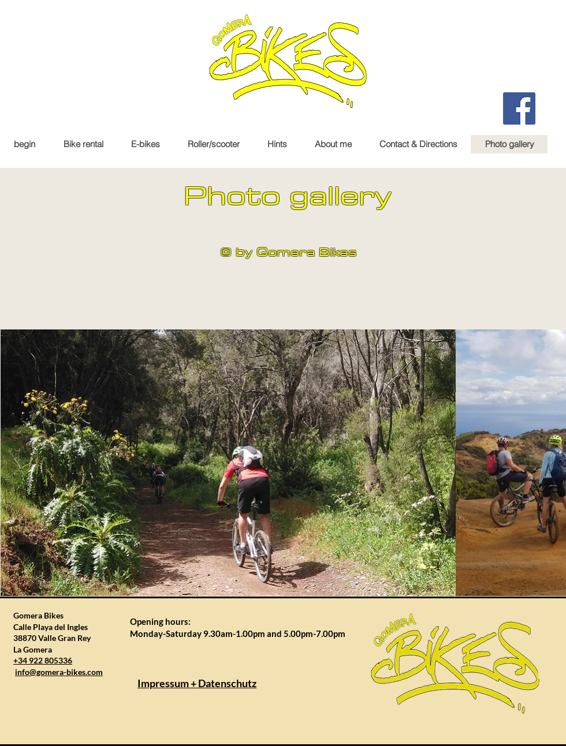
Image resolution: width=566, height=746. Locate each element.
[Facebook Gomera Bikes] (519, 108)
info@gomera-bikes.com (59, 672)
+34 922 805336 (42, 660)
